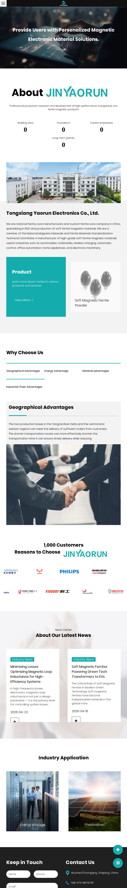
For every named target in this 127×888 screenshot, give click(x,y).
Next (63, 574)
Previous (63, 568)
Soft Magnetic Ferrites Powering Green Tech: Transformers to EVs (89, 671)
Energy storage (32, 824)
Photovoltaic (95, 824)
